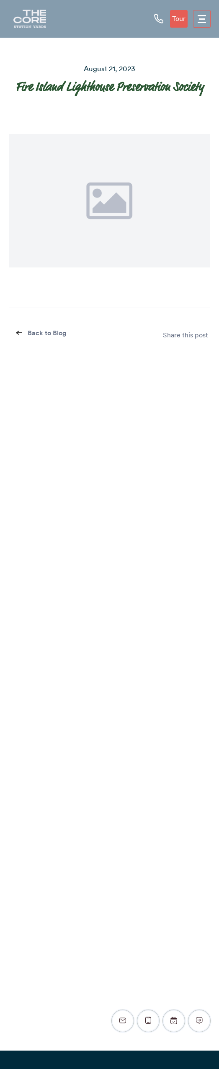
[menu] (202, 19)
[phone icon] (159, 18)
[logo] (29, 19)
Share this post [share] (185, 335)
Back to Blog (42, 333)
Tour (179, 19)
